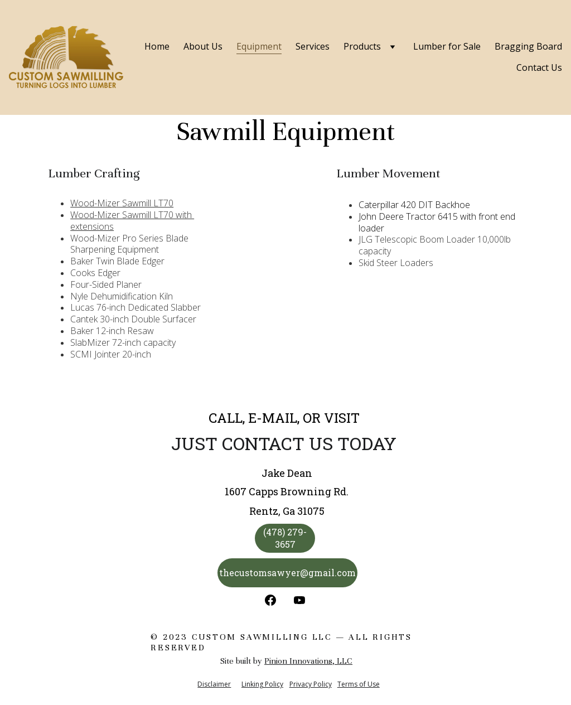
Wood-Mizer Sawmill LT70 (121, 203)
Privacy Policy (310, 684)
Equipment (259, 46)
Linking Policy (262, 684)
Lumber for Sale (447, 46)
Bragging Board (528, 46)
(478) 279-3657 (285, 538)
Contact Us (539, 68)
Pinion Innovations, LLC (308, 661)
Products (362, 46)
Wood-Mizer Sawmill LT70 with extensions (132, 221)
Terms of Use (358, 684)
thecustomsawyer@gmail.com (287, 572)
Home (157, 46)
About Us (202, 46)
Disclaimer (214, 684)
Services (313, 46)
